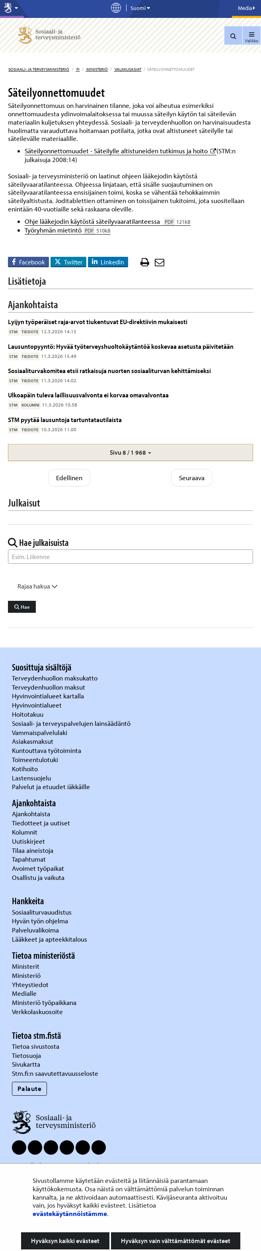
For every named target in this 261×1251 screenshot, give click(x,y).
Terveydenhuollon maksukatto (55, 678)
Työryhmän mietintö (68, 230)
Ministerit (26, 966)
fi (78, 69)
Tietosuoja (26, 1055)
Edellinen (69, 477)
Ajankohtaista (31, 813)
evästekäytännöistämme (70, 1213)
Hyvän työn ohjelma (40, 921)
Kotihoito (25, 768)
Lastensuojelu (32, 778)
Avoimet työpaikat (38, 868)
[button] (130, 452)
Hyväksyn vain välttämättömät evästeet (175, 1241)
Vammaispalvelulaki (40, 732)
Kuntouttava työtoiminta (46, 750)
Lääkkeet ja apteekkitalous (49, 939)
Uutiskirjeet (29, 841)
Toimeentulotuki (36, 759)
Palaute (30, 1088)
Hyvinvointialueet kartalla (49, 696)
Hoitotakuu (28, 714)
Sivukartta (26, 1064)
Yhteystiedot (31, 984)
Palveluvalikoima (35, 930)
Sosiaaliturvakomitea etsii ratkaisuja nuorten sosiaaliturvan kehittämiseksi (109, 370)
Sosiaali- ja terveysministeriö (38, 69)
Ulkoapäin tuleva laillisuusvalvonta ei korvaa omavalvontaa (88, 395)
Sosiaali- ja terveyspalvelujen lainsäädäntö (72, 723)
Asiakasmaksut (32, 741)
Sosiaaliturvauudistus (42, 912)
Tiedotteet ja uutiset (42, 823)
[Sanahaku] (130, 556)
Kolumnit (25, 832)
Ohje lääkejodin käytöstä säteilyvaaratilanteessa (108, 221)
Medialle (25, 993)
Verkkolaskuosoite (38, 1011)
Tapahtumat (29, 859)
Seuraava (192, 477)
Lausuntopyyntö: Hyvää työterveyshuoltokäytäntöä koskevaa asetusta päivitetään (121, 346)
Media (246, 8)
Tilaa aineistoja (32, 850)
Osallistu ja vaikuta (38, 877)
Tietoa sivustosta (35, 1046)
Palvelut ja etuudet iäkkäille (51, 786)
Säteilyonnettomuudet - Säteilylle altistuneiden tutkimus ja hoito (120, 151)
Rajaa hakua (38, 586)
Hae (22, 607)
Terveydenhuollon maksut (49, 687)
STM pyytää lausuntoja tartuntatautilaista (65, 419)
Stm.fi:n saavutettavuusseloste (55, 1073)
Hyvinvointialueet (37, 705)
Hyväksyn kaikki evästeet (65, 1241)
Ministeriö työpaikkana (45, 1002)
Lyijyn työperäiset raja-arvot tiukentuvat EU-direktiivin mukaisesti (97, 321)
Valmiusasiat (127, 69)
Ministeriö (97, 69)
